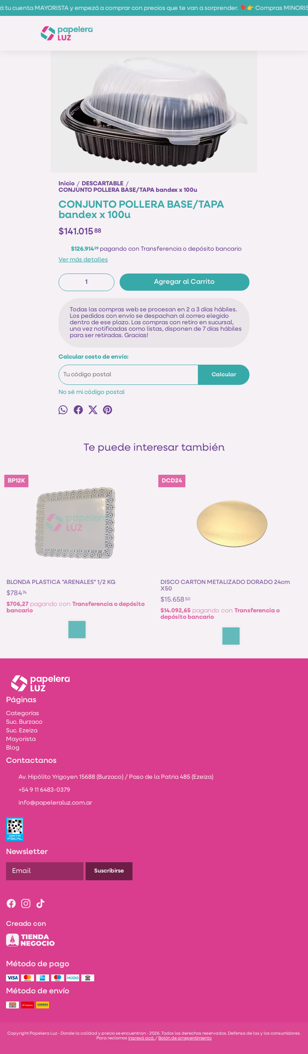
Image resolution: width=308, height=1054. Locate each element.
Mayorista (21, 739)
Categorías (22, 713)
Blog (12, 748)
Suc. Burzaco (24, 722)
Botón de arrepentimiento (185, 1038)
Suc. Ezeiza (21, 731)
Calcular (224, 375)
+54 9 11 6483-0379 (38, 791)
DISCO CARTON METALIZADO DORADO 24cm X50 (225, 585)
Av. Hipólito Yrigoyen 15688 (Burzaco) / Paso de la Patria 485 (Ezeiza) (109, 778)
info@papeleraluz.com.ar (49, 804)
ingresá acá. (141, 1038)
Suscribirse (109, 871)
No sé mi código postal (92, 392)
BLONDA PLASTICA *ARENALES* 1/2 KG (60, 582)
